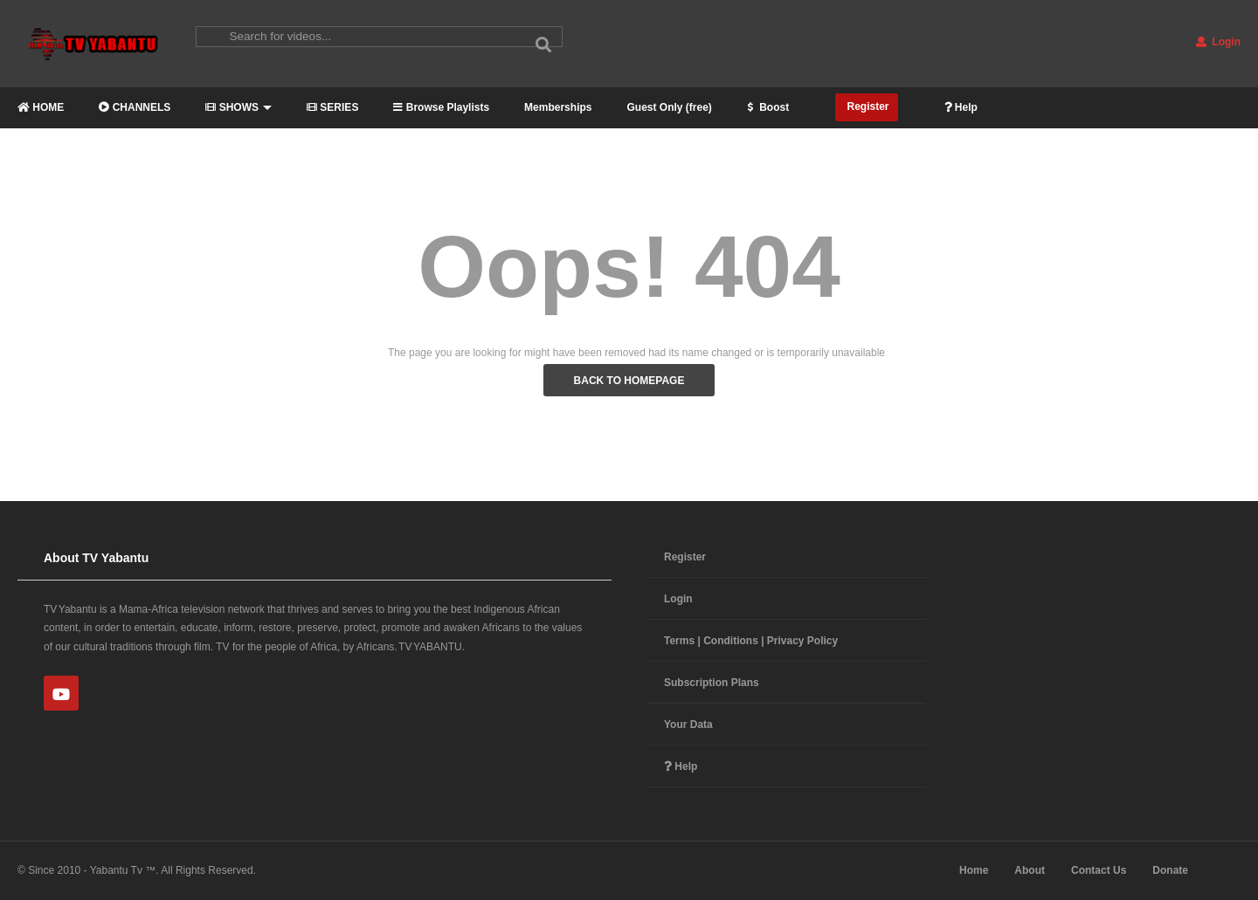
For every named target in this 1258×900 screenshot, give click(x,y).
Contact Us (1098, 870)
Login (1218, 42)
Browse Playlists (441, 107)
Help (961, 107)
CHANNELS (134, 107)
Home (973, 870)
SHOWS (238, 107)
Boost (768, 107)
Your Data (688, 724)
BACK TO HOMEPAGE (629, 380)
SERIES (332, 107)
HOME (40, 107)
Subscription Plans (711, 683)
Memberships (557, 107)
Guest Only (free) (668, 107)
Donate (1170, 870)
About (1029, 870)
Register (866, 106)
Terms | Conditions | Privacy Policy (751, 641)
